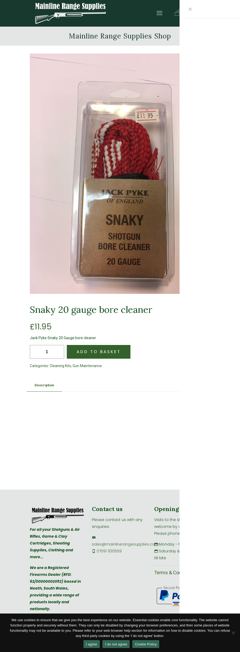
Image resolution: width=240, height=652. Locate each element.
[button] (201, 62)
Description (44, 385)
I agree (91, 644)
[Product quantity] (47, 352)
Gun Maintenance (87, 366)
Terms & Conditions (175, 572)
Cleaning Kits (60, 366)
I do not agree (116, 644)
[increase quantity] (58, 351)
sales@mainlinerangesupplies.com (125, 544)
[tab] (44, 385)
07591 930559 (109, 551)
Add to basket (99, 351)
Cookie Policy (146, 644)
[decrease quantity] (35, 351)
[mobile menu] (159, 13)
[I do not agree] (233, 632)
